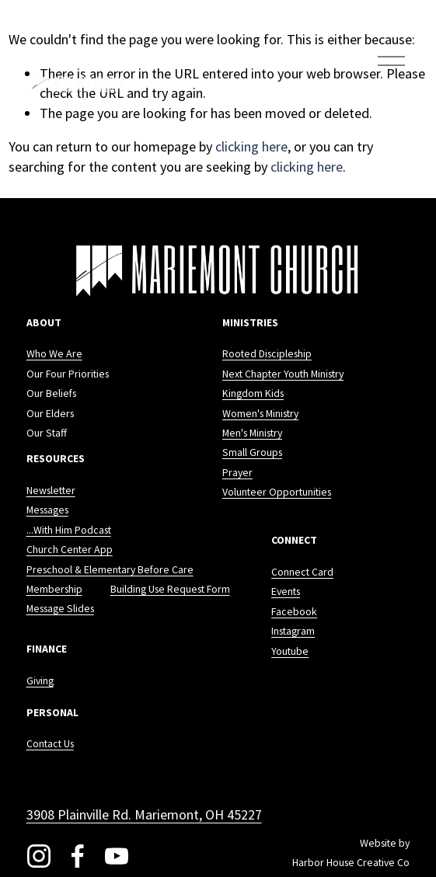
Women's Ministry (260, 415)
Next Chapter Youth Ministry (283, 376)
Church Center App (69, 551)
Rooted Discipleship (267, 355)
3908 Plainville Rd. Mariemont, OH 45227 (144, 814)
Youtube (290, 653)
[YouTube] (116, 856)
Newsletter (50, 492)
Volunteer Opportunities (276, 494)
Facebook (294, 613)
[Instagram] (38, 856)
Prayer (237, 474)
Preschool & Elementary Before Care (110, 571)
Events (285, 593)
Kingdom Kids (253, 395)
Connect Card (302, 574)
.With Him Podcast (71, 532)
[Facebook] (77, 856)
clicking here (251, 146)
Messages (47, 511)
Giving (40, 682)
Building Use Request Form (170, 591)
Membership (54, 591)
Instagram (293, 633)
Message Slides (60, 610)
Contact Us (50, 745)
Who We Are (54, 355)
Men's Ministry (252, 435)
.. (28, 532)
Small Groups (252, 454)
